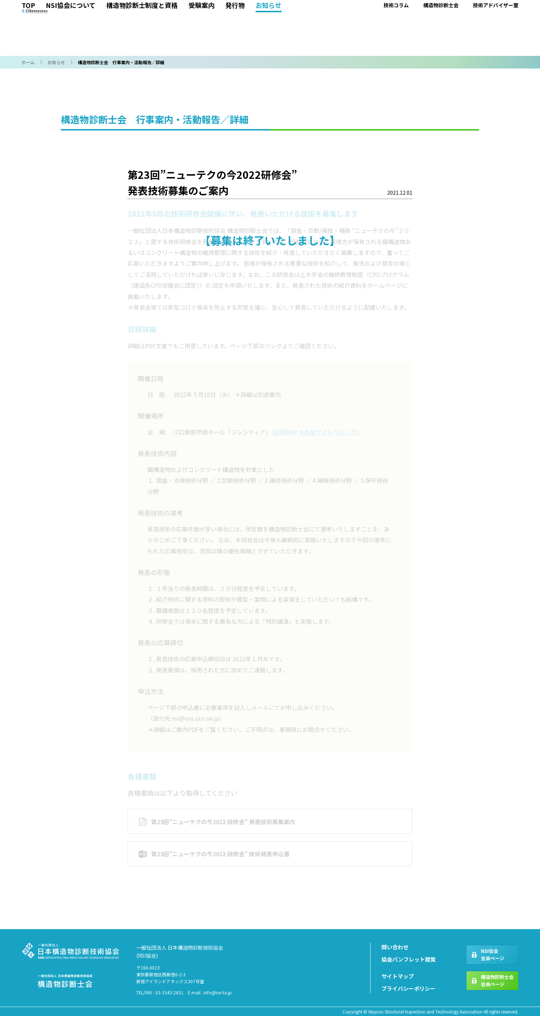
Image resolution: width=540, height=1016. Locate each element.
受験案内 (201, 48)
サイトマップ (397, 976)
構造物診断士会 (441, 48)
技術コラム (396, 48)
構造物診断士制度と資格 (142, 48)
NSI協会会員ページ (492, 954)
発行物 (235, 48)
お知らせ (269, 48)
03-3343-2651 (169, 992)
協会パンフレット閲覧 (408, 959)
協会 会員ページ (430, 20)
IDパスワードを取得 (499, 36)
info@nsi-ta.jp (218, 992)
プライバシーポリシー (408, 988)
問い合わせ (394, 947)
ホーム (28, 62)
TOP (28, 48)
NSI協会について (71, 48)
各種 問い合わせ (493, 20)
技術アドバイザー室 (495, 48)
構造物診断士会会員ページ (497, 980)
